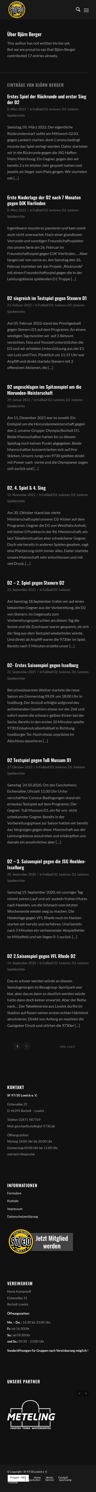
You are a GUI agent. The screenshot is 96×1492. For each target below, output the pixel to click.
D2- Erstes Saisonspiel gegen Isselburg (42, 665)
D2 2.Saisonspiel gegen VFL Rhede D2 (41, 955)
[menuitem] (75, 9)
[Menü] (86, 9)
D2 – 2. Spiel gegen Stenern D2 (35, 582)
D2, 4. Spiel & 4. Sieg (26, 487)
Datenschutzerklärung (22, 1216)
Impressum (15, 1209)
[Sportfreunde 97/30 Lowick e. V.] (39, 9)
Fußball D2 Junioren (46, 109)
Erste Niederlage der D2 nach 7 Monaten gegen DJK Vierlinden (44, 200)
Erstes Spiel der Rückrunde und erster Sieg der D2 (46, 99)
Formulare (14, 1193)
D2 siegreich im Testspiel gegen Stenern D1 (47, 297)
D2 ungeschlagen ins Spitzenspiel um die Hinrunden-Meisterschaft (44, 389)
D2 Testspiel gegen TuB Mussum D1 (39, 759)
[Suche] (75, 9)
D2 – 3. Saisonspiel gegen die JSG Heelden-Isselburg (46, 864)
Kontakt (12, 1201)
